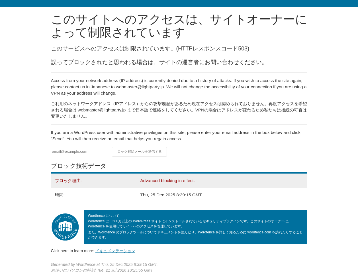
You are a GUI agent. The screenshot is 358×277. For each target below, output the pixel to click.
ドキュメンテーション (115, 251)
